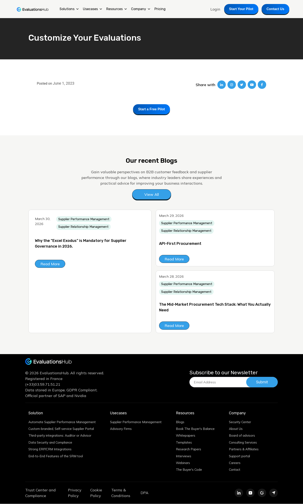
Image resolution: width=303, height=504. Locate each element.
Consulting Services (243, 443)
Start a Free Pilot (151, 109)
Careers (235, 463)
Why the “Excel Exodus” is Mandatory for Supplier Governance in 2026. (80, 243)
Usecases (92, 9)
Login (215, 9)
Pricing (160, 9)
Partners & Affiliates (244, 449)
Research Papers (189, 449)
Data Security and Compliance (50, 443)
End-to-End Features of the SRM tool (55, 456)
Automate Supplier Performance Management (62, 422)
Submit (262, 382)
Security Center (240, 422)
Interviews (183, 456)
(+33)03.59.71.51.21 (42, 384)
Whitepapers (185, 436)
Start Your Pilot (241, 9)
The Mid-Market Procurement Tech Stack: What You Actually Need (215, 307)
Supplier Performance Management (136, 422)
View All (151, 194)
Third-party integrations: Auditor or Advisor (59, 436)
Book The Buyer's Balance (195, 429)
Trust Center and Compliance (40, 493)
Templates (184, 443)
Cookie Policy (96, 493)
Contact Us (275, 9)
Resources (116, 9)
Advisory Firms (121, 429)
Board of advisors (242, 436)
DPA (144, 493)
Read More (50, 263)
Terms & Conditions (120, 493)
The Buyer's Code (189, 470)
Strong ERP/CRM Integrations (50, 449)
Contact (234, 470)
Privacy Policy (74, 493)
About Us (236, 429)
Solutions (69, 9)
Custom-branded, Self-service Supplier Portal (61, 429)
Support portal (239, 456)
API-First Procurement (180, 243)
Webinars (183, 463)
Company (141, 9)
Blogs (180, 422)
